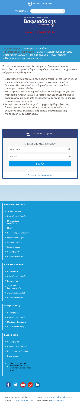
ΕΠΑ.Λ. (40, 52)
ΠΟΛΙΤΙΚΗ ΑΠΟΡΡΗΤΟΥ (23, 400)
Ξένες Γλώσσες (58, 55)
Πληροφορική (12, 58)
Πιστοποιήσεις (13, 356)
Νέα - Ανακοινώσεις (32, 58)
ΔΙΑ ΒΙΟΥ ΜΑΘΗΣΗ (13, 264)
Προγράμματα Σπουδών (35, 48)
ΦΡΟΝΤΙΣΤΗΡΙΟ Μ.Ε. (14, 204)
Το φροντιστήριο (14, 211)
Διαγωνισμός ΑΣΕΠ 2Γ (16, 293)
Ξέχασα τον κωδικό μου (40, 175)
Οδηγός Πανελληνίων (16, 55)
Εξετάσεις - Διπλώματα (16, 322)
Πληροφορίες (13, 271)
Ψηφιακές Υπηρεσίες (42, 3)
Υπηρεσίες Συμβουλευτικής (14, 287)
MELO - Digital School (56, 397)
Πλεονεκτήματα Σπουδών (59, 52)
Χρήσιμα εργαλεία (38, 55)
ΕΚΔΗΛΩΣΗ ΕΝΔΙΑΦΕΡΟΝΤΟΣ (40, 32)
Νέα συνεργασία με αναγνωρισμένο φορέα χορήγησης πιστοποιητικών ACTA (21, 366)
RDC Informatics (57, 400)
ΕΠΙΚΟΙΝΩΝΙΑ (21, 11)
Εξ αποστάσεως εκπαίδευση (13, 222)
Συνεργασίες (12, 281)
